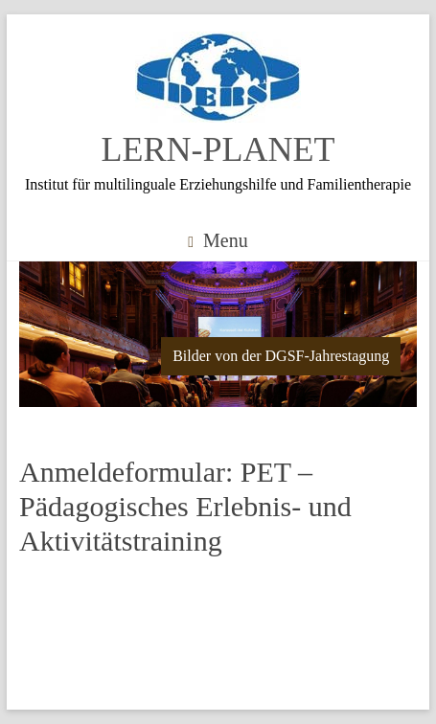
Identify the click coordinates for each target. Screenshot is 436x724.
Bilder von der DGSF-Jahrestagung (280, 356)
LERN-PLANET (218, 149)
